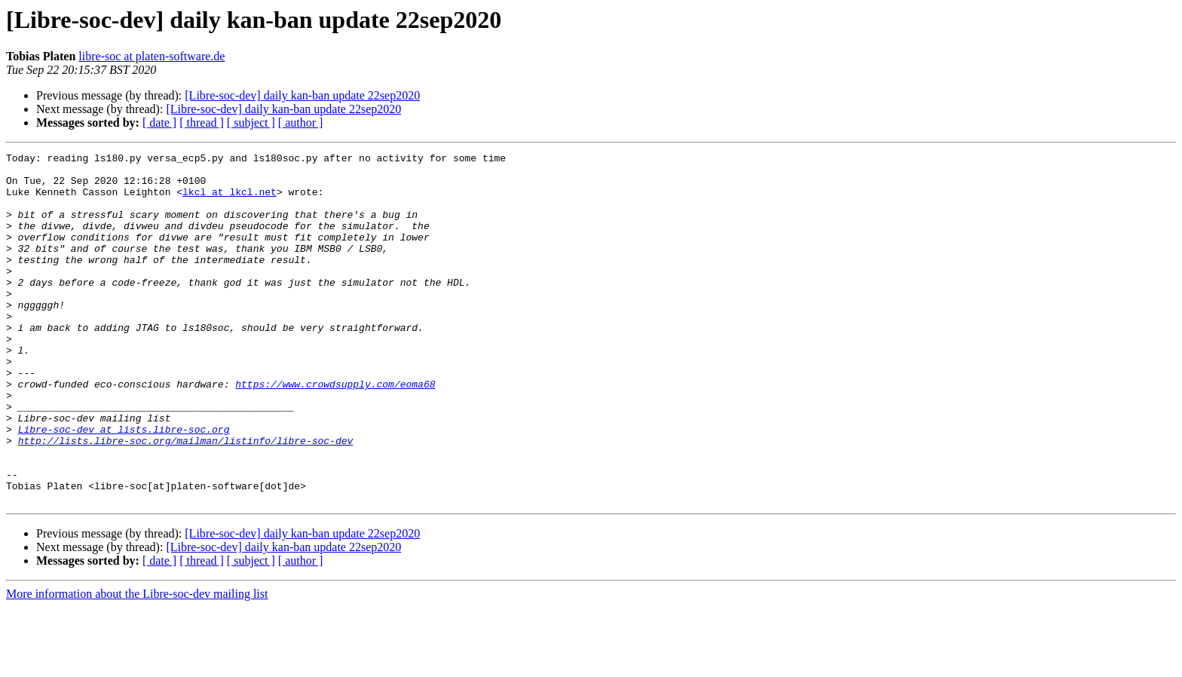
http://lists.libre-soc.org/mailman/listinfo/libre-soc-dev (186, 499)
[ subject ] (251, 122)
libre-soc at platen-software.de (151, 56)
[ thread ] (201, 122)
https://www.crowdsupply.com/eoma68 (335, 431)
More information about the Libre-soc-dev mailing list (137, 663)
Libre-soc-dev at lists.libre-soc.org (124, 485)
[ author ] (300, 122)
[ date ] (159, 122)
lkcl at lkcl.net (229, 200)
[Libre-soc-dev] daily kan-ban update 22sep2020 (302, 95)
